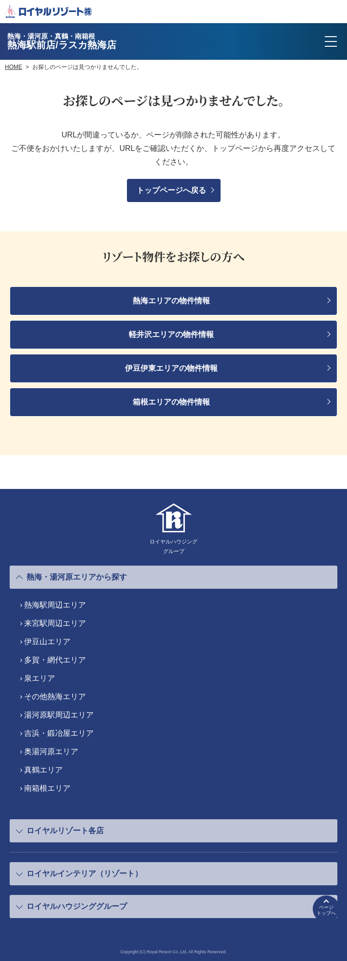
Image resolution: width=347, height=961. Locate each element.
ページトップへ (326, 910)
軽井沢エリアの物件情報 (171, 334)
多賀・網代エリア (55, 660)
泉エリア (39, 678)
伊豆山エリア (47, 641)
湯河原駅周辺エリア (59, 715)
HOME (13, 67)
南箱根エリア (47, 788)
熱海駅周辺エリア (55, 605)
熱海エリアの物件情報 (171, 301)
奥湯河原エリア (51, 751)
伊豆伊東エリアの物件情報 (171, 368)
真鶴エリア (43, 770)
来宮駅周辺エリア (55, 623)
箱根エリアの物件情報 (171, 402)
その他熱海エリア (55, 696)
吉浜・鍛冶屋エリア (59, 733)
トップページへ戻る (171, 190)
